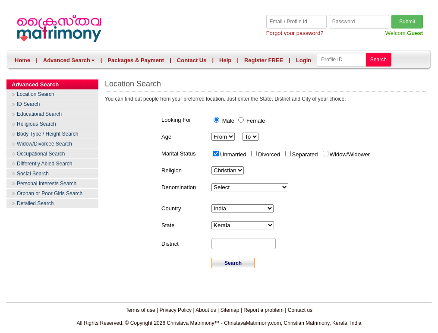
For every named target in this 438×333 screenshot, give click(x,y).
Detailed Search (35, 203)
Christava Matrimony (117, 29)
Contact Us (192, 60)
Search (378, 60)
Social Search (33, 174)
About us (205, 310)
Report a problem (263, 310)
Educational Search (39, 114)
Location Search (35, 94)
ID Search (28, 104)
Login (303, 60)
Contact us (300, 310)
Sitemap (229, 310)
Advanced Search (69, 60)
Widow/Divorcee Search (44, 144)
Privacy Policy (175, 310)
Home (22, 60)
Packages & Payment (135, 60)
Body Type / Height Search (48, 134)
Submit (407, 22)
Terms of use (140, 310)
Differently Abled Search (44, 164)
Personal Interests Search (46, 184)
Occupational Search (41, 154)
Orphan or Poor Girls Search (49, 193)
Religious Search (36, 124)
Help (225, 60)
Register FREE (263, 60)
